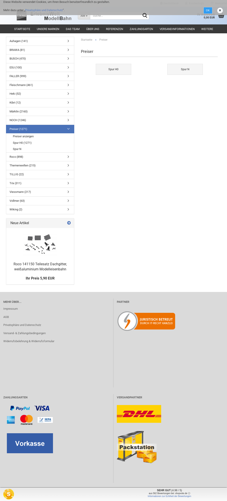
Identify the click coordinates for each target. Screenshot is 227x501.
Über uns (92, 29)
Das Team (73, 29)
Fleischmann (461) (21, 85)
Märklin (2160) (19, 111)
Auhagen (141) (19, 41)
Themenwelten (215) (23, 165)
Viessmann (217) (20, 192)
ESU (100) (16, 67)
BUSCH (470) (18, 58)
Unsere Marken (48, 29)
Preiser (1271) (18, 129)
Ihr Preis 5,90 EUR (40, 278)
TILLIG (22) (17, 174)
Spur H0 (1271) (22, 142)
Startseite (22, 29)
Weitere (207, 29)
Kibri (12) (15, 102)
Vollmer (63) (17, 200)
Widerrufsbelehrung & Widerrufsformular (28, 341)
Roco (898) (16, 156)
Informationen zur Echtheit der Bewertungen (169, 496)
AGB (6, 317)
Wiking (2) (16, 209)
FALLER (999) (18, 76)
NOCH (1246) (18, 120)
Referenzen (114, 29)
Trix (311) (16, 183)
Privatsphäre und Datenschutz (44, 10)
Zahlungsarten (141, 29)
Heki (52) (15, 93)
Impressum (10, 308)
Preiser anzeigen (23, 136)
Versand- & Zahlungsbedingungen (24, 333)
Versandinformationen (177, 29)
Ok (208, 10)
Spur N (17, 149)
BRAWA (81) (17, 50)
